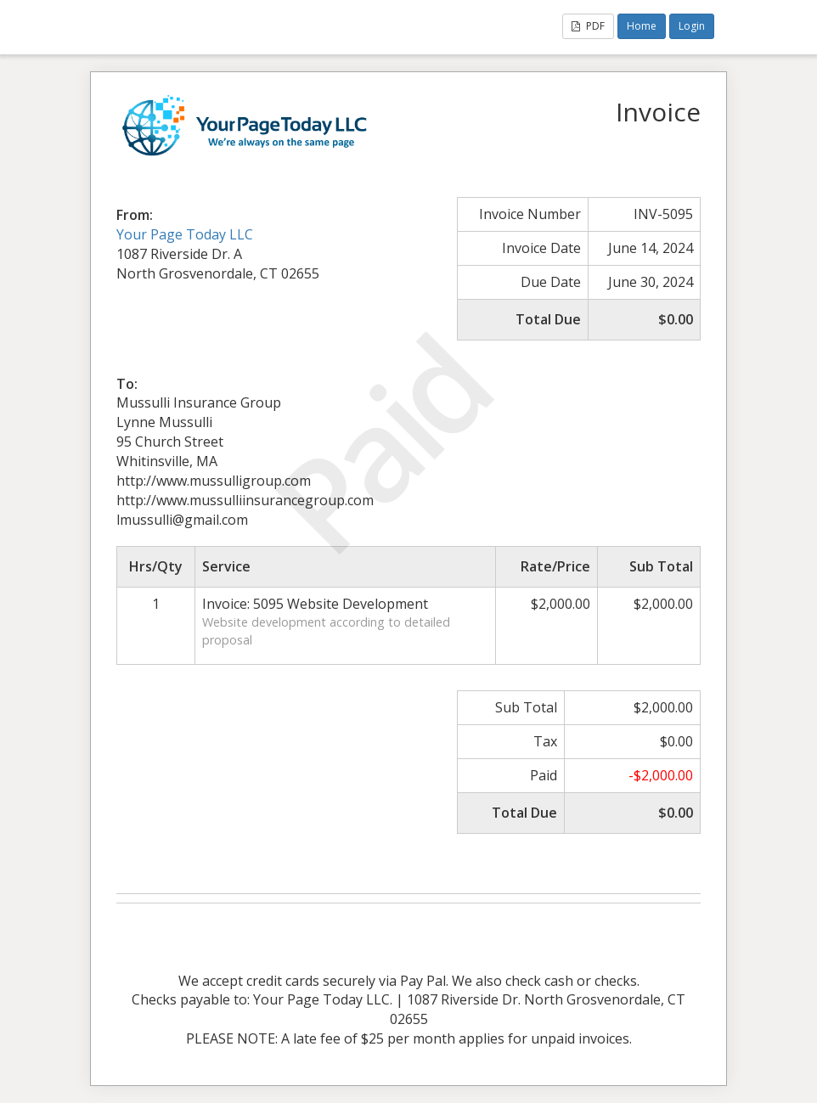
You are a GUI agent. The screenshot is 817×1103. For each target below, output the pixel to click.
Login (692, 26)
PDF (588, 26)
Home (641, 26)
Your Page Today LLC (184, 234)
